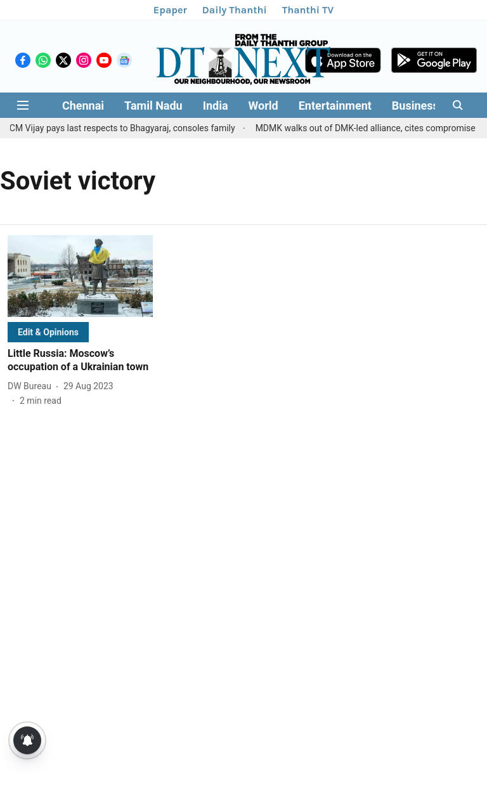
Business (415, 105)
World (263, 105)
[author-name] (32, 386)
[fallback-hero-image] (80, 276)
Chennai (83, 105)
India (215, 105)
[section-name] (48, 332)
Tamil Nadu (153, 105)
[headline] (80, 360)
